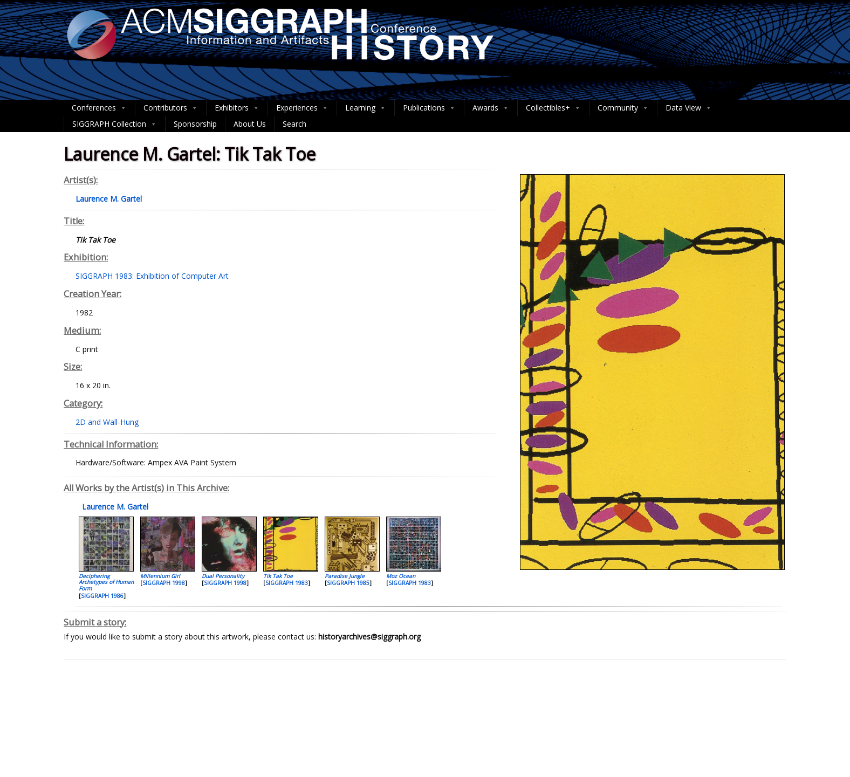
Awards (490, 108)
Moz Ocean (400, 576)
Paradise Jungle (345, 576)
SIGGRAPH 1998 (163, 583)
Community (623, 108)
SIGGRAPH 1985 (348, 583)
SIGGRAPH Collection (114, 124)
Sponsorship (195, 124)
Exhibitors (237, 108)
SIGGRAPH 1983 (286, 583)
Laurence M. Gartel (114, 506)
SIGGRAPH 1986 (102, 596)
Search (294, 124)
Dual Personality (223, 576)
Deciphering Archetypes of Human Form (106, 582)
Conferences (99, 108)
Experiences (302, 108)
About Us (250, 124)
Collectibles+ (553, 108)
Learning (365, 108)
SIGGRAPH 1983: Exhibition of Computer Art (152, 276)
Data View (689, 108)
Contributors (170, 108)
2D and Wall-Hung (107, 422)
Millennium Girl (160, 576)
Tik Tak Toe (278, 576)
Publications (429, 108)
